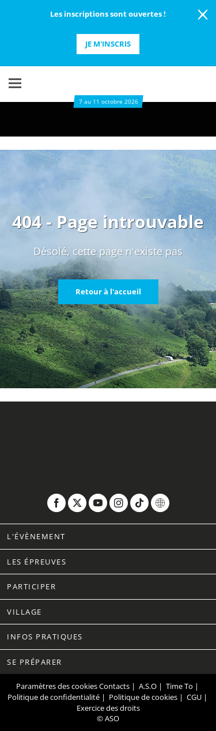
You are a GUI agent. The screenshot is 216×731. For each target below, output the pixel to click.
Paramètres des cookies (56, 686)
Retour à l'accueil (108, 291)
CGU (194, 697)
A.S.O (148, 686)
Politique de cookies (143, 697)
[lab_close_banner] (202, 15)
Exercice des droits (108, 708)
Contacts (114, 686)
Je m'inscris (108, 44)
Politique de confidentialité (53, 697)
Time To (179, 686)
